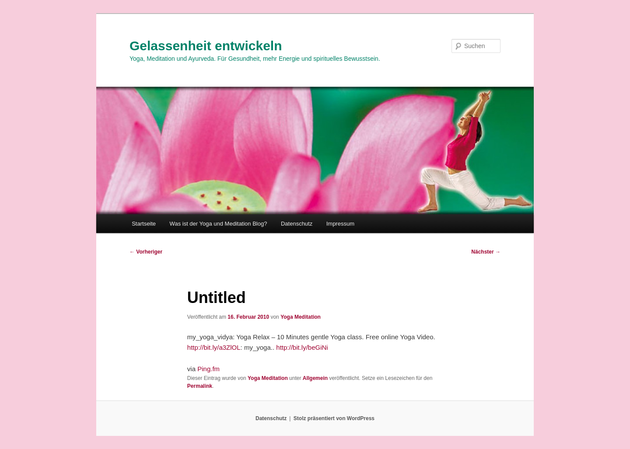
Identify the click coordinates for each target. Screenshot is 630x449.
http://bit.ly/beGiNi (302, 347)
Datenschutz (296, 223)
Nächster (485, 252)
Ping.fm (208, 368)
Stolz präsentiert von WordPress (334, 418)
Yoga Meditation (300, 317)
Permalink (199, 386)
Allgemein (315, 378)
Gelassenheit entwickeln (206, 45)
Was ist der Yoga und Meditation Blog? (218, 223)
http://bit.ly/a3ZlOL (214, 347)
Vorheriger (146, 252)
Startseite (144, 223)
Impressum (340, 223)
